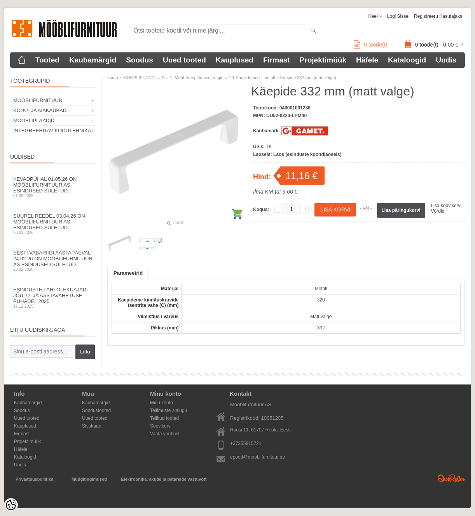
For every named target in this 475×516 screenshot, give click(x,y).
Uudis (446, 60)
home (112, 77)
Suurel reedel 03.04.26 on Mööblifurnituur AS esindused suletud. (53, 224)
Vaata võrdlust (165, 433)
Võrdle (438, 211)
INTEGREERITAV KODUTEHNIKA (52, 130)
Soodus (139, 60)
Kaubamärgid (92, 60)
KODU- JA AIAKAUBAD (39, 110)
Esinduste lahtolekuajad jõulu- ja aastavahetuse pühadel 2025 (53, 297)
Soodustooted (96, 410)
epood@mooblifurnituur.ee (257, 457)
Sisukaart (91, 426)
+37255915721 (245, 443)
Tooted (47, 60)
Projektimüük (323, 60)
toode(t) (370, 45)
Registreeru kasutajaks (438, 16)
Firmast (276, 60)
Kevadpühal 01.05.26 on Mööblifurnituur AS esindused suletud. (53, 187)
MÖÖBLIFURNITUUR (37, 100)
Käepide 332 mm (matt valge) (308, 77)
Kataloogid (407, 60)
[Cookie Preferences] (11, 505)
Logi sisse (398, 16)
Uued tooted (184, 60)
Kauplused (234, 60)
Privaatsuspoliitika (34, 479)
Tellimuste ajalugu (168, 410)
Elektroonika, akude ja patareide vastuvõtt (163, 479)
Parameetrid (128, 273)
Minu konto (161, 402)
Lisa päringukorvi (401, 210)
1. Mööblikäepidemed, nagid (197, 77)
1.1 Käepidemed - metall (252, 77)
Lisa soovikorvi (446, 205)
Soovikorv (160, 426)
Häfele (367, 60)
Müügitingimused (89, 479)
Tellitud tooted (164, 418)
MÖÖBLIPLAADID (33, 120)
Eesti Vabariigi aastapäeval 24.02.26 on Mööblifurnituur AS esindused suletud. (53, 261)
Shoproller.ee (451, 478)
